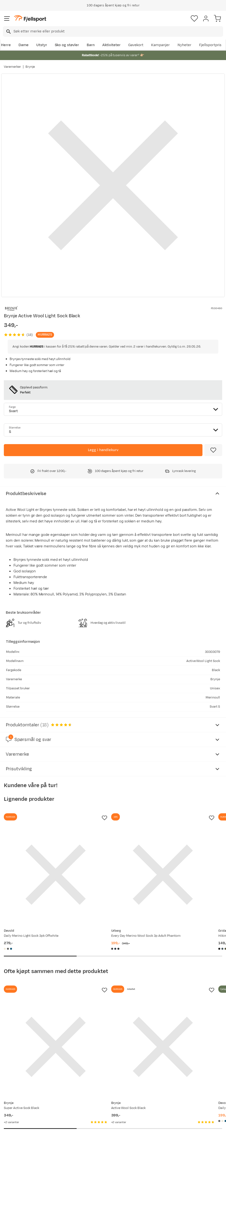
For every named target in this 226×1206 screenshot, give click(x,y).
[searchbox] (118, 31)
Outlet (56, 1146)
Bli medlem (205, 1078)
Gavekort (136, 45)
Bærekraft (105, 1150)
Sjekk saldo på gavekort (17, 1136)
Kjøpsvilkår (121, 1202)
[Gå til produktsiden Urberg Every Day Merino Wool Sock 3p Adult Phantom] (108, 856)
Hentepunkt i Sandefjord (16, 1164)
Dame (23, 45)
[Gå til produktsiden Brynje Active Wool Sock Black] (108, 992)
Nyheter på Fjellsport (60, 1136)
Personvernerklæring (95, 1202)
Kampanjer (160, 45)
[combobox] (113, 31)
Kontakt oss (15, 1175)
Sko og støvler (67, 45)
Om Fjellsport (108, 1119)
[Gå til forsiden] (30, 18)
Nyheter (184, 45)
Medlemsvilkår (109, 1135)
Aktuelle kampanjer (60, 1122)
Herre (6, 45)
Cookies (139, 1202)
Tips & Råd (14, 1154)
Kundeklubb (107, 1127)
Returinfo (13, 1146)
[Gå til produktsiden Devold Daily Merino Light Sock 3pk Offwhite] (37, 856)
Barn (91, 45)
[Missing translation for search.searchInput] (8, 31)
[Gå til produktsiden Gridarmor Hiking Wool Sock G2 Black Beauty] (179, 856)
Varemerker (12, 67)
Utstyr (41, 45)
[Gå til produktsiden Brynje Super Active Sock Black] (37, 992)
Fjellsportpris (210, 45)
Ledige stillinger (110, 1142)
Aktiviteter (111, 45)
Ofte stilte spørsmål (13, 1122)
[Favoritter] (194, 18)
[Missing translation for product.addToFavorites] (213, 450)
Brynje (30, 67)
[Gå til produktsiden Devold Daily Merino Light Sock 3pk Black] (179, 992)
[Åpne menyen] (7, 18)
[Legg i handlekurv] (103, 450)
